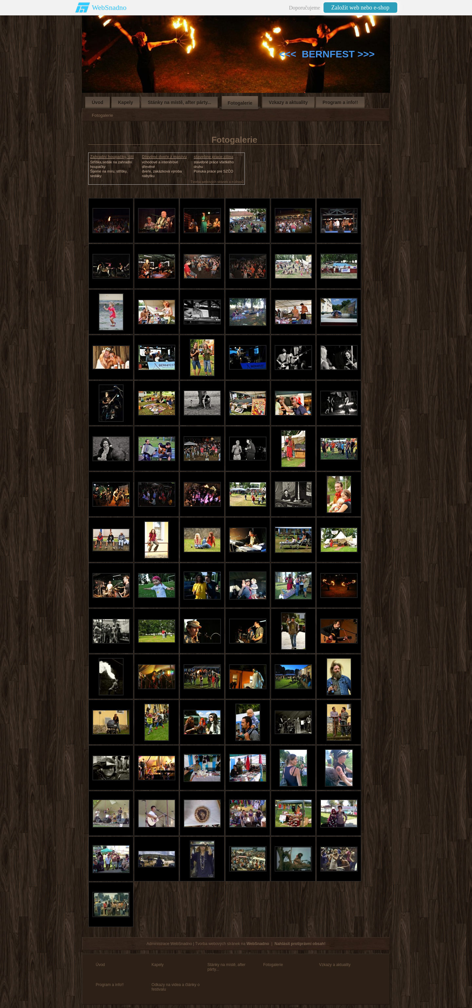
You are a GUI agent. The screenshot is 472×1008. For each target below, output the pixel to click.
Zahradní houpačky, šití (112, 156)
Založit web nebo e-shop (360, 7)
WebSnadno (109, 7)
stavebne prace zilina (213, 156)
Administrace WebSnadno (169, 943)
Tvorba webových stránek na (232, 943)
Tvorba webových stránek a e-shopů (217, 182)
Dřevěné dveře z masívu (164, 156)
